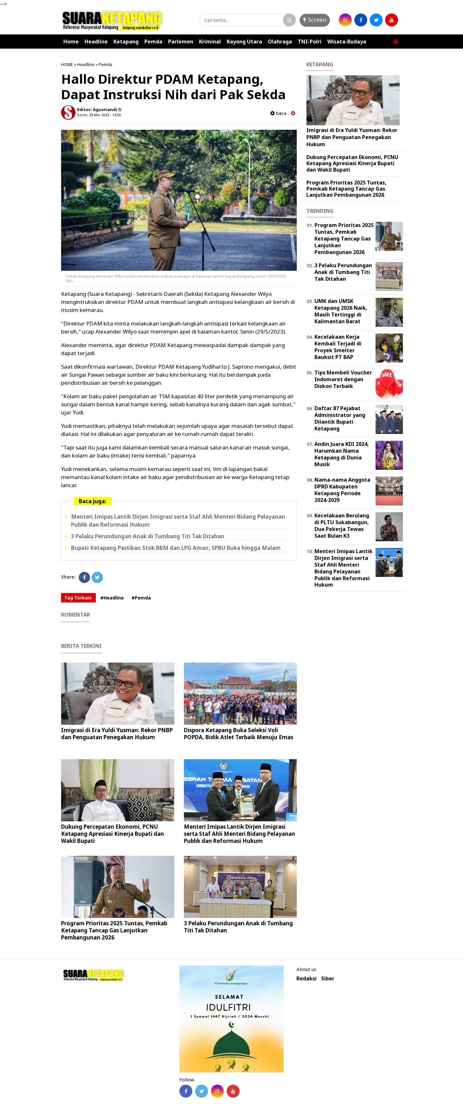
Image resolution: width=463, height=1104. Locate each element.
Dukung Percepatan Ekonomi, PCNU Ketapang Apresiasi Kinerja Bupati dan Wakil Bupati (112, 834)
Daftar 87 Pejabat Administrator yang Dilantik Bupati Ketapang (339, 418)
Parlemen (180, 41)
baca (278, 113)
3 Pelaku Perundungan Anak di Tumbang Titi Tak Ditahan (147, 536)
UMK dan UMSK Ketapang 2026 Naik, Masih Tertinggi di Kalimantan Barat (341, 311)
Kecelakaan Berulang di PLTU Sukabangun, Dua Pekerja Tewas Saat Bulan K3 (341, 525)
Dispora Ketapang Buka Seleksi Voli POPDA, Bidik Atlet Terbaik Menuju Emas (238, 733)
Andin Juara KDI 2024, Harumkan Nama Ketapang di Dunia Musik (341, 453)
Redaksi (306, 978)
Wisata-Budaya (346, 41)
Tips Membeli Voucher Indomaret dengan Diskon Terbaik (343, 379)
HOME (67, 64)
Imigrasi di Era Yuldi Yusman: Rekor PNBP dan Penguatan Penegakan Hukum (117, 733)
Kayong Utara (244, 41)
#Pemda (141, 598)
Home (71, 41)
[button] (395, 39)
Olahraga (280, 41)
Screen (314, 20)
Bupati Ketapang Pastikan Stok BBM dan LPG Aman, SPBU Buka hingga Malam (176, 548)
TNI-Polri (310, 41)
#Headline (112, 598)
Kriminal (210, 41)
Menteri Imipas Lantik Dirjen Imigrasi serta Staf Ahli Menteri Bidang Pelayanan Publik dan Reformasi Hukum (239, 834)
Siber (327, 978)
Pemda (153, 41)
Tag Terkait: (78, 598)
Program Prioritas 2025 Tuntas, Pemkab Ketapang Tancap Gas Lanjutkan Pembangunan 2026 (114, 930)
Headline (96, 41)
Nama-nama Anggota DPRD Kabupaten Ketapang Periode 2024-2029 (342, 489)
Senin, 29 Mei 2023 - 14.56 (99, 114)
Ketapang (126, 41)
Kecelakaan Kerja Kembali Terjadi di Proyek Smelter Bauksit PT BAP (337, 346)
